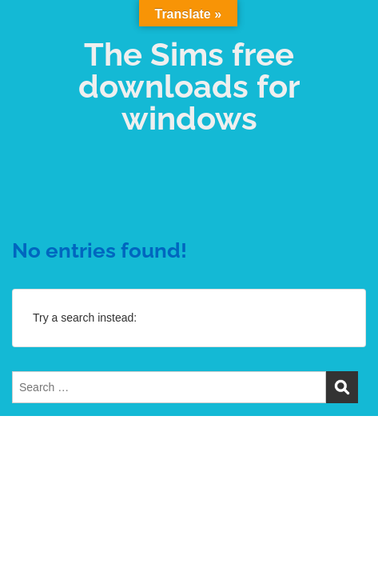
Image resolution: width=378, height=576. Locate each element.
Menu (29, 27)
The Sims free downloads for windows (189, 86)
